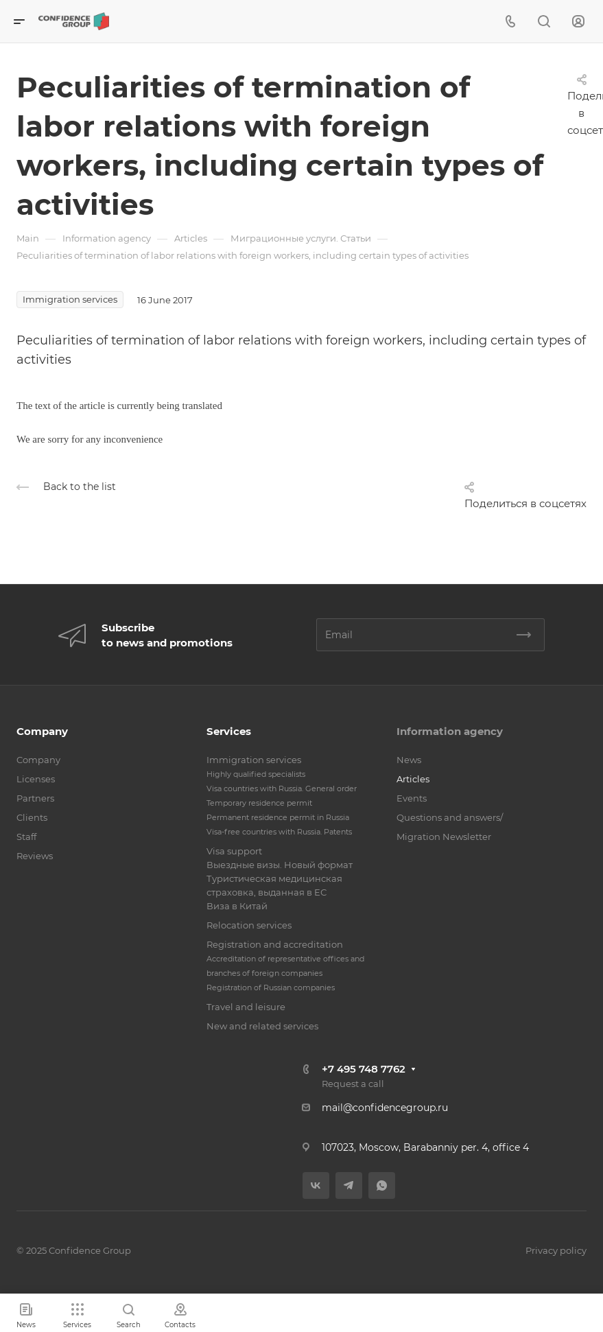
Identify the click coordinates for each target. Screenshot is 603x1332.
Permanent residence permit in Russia (277, 817)
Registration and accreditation (274, 944)
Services (228, 731)
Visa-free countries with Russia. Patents (279, 832)
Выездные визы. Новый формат (279, 864)
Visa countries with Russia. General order (281, 788)
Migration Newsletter (444, 836)
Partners (35, 798)
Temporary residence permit (259, 803)
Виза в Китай (237, 905)
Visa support (234, 850)
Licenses (35, 778)
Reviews (34, 855)
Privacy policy (556, 1250)
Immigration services (253, 759)
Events (412, 798)
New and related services (262, 1025)
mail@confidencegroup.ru (385, 1107)
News (409, 759)
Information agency (450, 731)
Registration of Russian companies (270, 987)
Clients (31, 817)
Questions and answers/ (450, 817)
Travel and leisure (245, 1006)
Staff (26, 836)
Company (42, 731)
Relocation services (249, 925)
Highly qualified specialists (255, 774)
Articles (413, 778)
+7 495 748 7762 (363, 1068)
